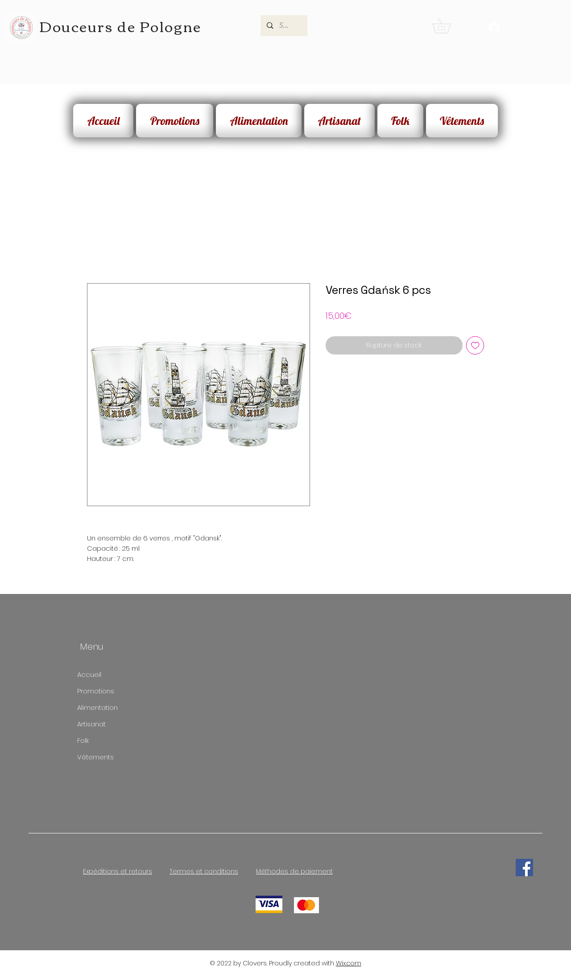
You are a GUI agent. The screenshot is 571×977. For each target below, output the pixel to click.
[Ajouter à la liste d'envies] (475, 345)
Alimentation (97, 707)
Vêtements (95, 757)
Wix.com (348, 963)
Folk (83, 740)
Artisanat (91, 724)
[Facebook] (524, 867)
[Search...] (284, 25)
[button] (449, 25)
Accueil (89, 674)
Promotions (95, 691)
